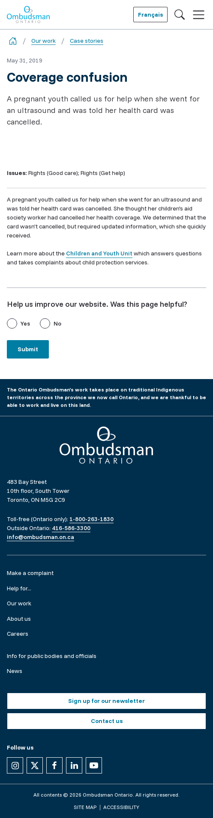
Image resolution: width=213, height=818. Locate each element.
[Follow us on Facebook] (54, 765)
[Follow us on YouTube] (94, 765)
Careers (17, 633)
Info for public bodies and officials (51, 656)
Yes (25, 323)
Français (150, 14)
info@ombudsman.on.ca (40, 537)
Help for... (19, 588)
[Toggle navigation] (199, 15)
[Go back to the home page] (13, 41)
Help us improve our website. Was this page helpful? (97, 304)
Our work (43, 40)
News (14, 671)
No (57, 323)
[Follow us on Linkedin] (74, 765)
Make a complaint (30, 573)
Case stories (86, 40)
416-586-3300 (71, 528)
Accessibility (121, 807)
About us (19, 618)
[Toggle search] (179, 14)
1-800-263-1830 (91, 519)
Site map (85, 807)
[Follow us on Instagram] (15, 765)
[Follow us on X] (35, 765)
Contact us (107, 721)
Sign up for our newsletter (106, 701)
